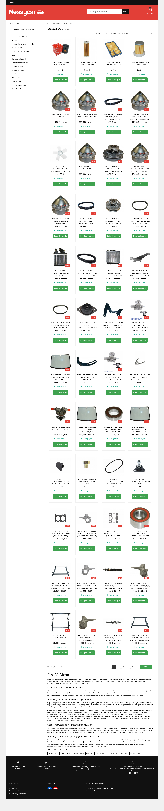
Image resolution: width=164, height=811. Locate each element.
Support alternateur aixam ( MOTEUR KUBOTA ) (87, 377)
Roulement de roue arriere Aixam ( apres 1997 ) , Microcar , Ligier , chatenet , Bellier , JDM (113, 431)
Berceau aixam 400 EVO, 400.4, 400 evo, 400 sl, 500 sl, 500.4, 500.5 (61, 586)
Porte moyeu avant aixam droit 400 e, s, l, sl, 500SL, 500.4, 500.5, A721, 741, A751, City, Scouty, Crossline (140, 566)
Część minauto (135, 732)
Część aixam (53, 732)
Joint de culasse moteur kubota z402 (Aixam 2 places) (60, 533)
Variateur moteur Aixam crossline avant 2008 (60, 221)
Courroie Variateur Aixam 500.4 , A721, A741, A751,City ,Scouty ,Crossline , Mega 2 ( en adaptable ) (87, 223)
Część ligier (100, 732)
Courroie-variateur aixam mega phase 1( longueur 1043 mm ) (60, 325)
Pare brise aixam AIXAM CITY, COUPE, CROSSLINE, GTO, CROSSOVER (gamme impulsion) (140, 431)
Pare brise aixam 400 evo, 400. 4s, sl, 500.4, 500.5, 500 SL (60, 377)
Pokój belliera (65, 732)
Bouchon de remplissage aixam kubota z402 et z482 (60, 481)
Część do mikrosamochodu (118, 732)
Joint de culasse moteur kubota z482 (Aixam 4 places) (113, 533)
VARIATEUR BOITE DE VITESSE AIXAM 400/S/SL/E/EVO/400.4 (113, 169)
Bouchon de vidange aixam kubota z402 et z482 (87, 481)
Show (98, 33)
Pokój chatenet (78, 732)
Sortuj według (123, 33)
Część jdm (90, 732)
